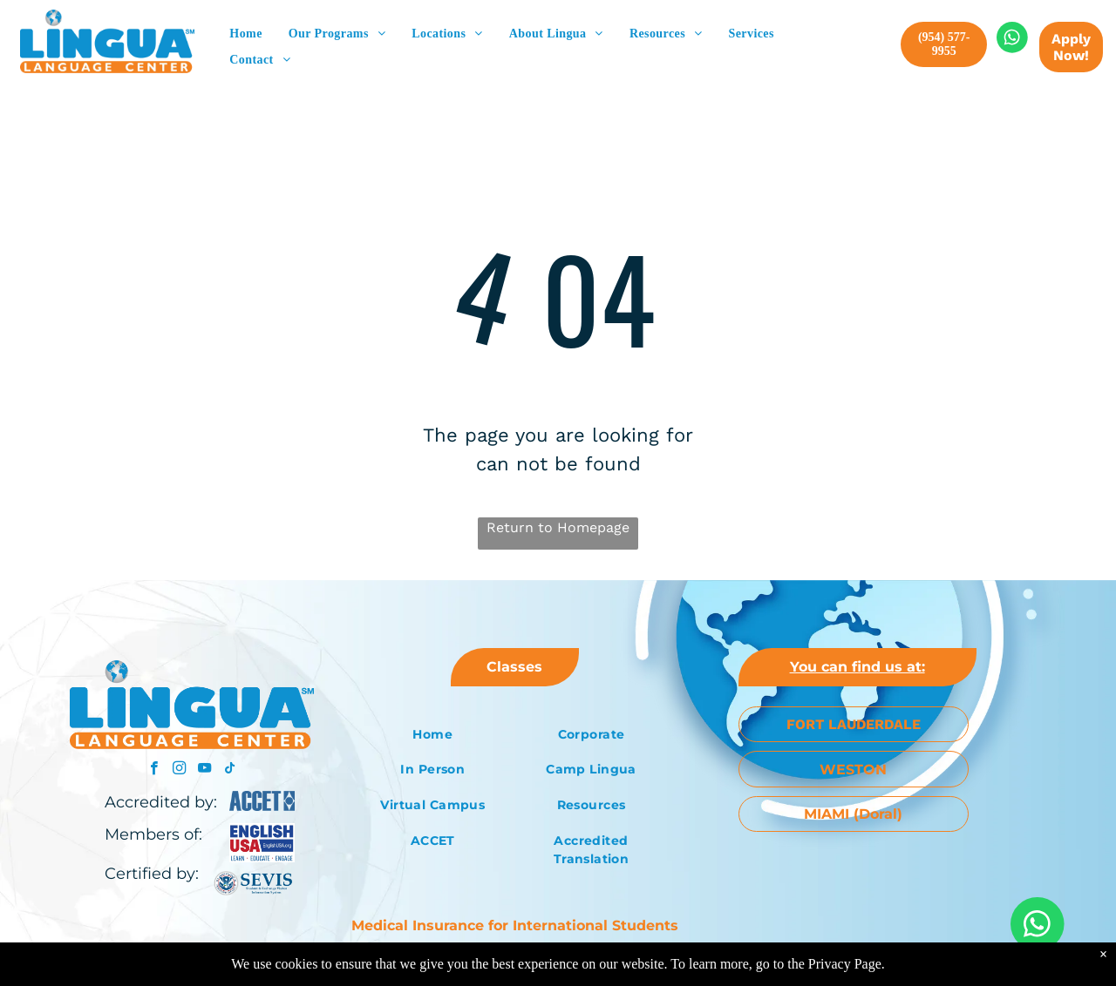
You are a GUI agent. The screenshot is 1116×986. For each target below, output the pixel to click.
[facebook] (154, 770)
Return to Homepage (558, 527)
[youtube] (204, 770)
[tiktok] (230, 770)
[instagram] (179, 770)
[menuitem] (245, 33)
